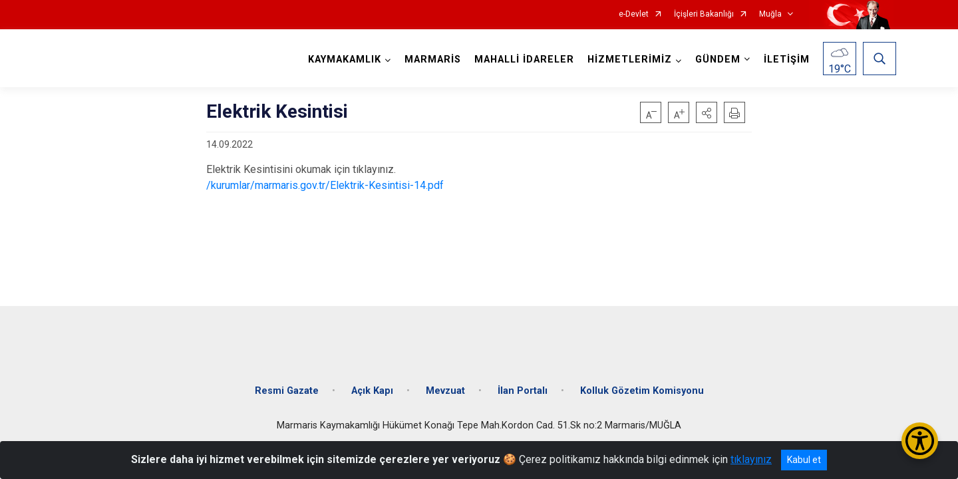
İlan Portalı (523, 381)
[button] (706, 112)
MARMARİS (430, 59)
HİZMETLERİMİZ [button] (627, 59)
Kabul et (804, 459)
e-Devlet (634, 14)
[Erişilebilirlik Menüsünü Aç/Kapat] (919, 440)
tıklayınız (751, 459)
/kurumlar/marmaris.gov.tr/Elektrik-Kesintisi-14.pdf (325, 185)
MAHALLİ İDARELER (521, 59)
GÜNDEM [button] (715, 59)
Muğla (770, 14)
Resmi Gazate (287, 381)
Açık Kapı (372, 381)
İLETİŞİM (784, 59)
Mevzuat (445, 381)
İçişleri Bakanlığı (704, 14)
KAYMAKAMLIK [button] (342, 59)
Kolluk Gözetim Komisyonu (642, 381)
